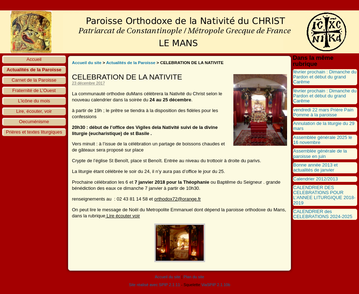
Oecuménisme (34, 121)
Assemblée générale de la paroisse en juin (320, 153)
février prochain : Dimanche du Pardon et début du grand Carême (324, 77)
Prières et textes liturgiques (34, 132)
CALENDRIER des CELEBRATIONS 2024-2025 (322, 214)
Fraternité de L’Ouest (33, 90)
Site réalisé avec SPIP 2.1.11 (154, 285)
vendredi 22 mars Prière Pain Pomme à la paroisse (323, 112)
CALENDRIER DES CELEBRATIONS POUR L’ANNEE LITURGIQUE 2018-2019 (324, 195)
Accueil (34, 59)
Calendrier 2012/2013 (315, 179)
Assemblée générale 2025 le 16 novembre (322, 140)
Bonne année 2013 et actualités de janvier (315, 167)
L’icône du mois (34, 100)
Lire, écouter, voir (34, 111)
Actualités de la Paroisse (33, 69)
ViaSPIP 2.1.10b (215, 285)
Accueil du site (87, 62)
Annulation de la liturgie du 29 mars (323, 126)
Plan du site (194, 277)
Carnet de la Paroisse (33, 80)
